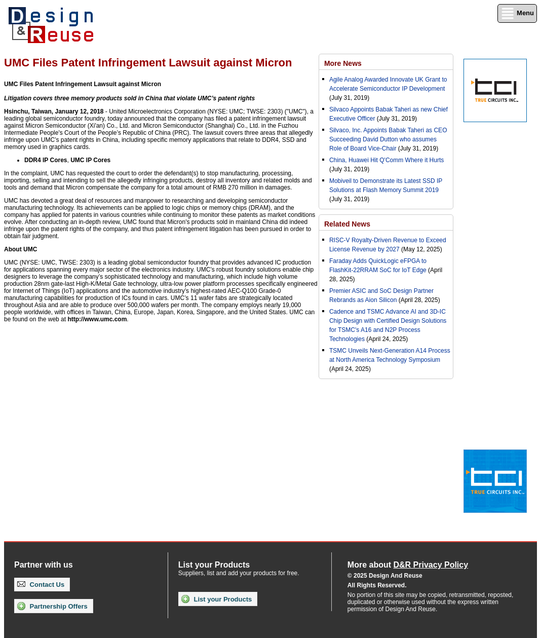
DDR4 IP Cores (45, 160)
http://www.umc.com (97, 319)
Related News (347, 224)
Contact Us (40, 584)
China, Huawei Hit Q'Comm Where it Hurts (386, 160)
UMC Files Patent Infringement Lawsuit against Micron (82, 84)
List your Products (216, 599)
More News (343, 63)
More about (407, 564)
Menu (517, 13)
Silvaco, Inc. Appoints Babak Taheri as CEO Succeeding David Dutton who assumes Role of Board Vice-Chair (388, 139)
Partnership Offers (52, 606)
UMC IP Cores (90, 160)
